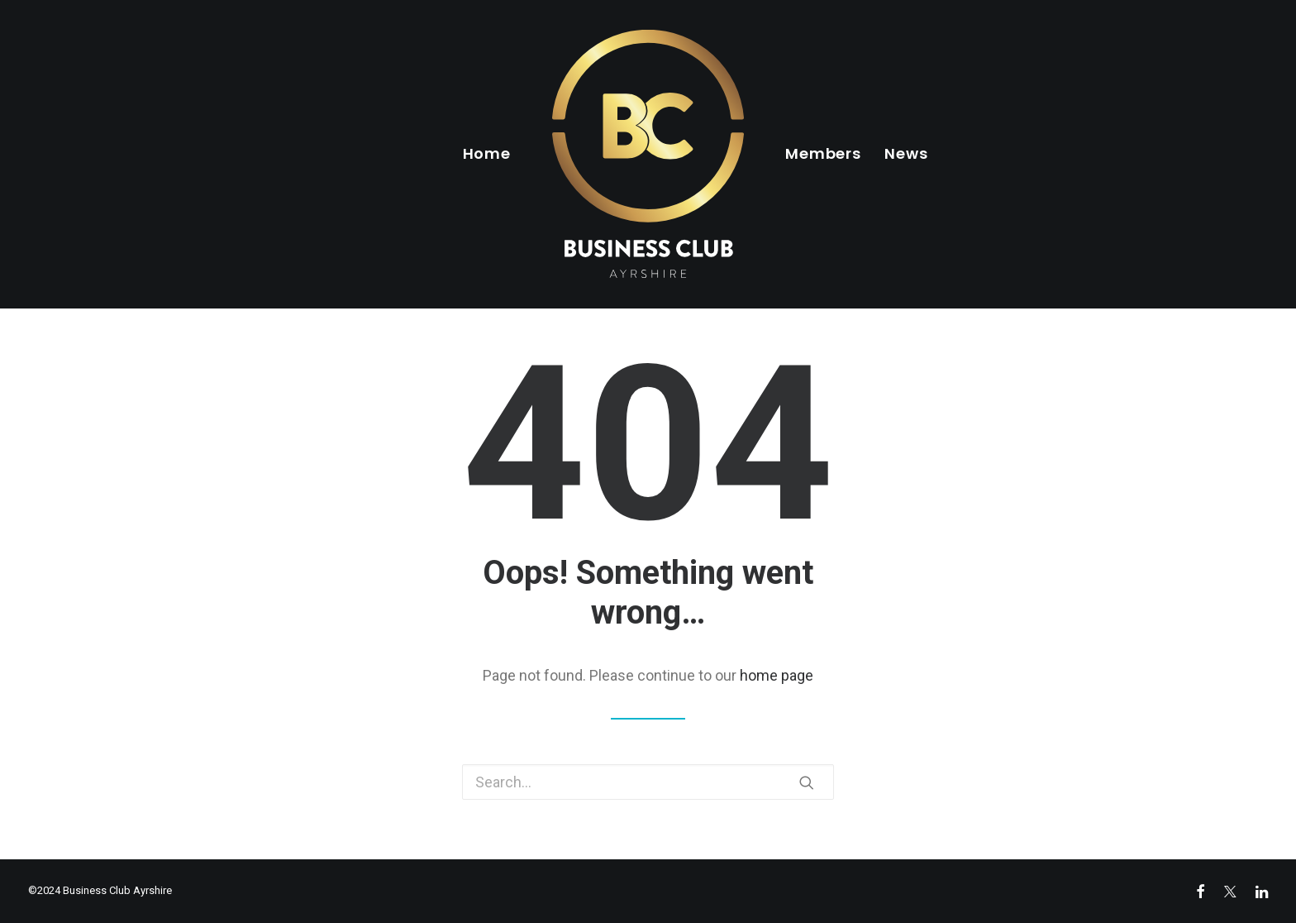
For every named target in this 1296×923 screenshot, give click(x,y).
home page (776, 675)
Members (823, 153)
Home (487, 153)
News (906, 153)
